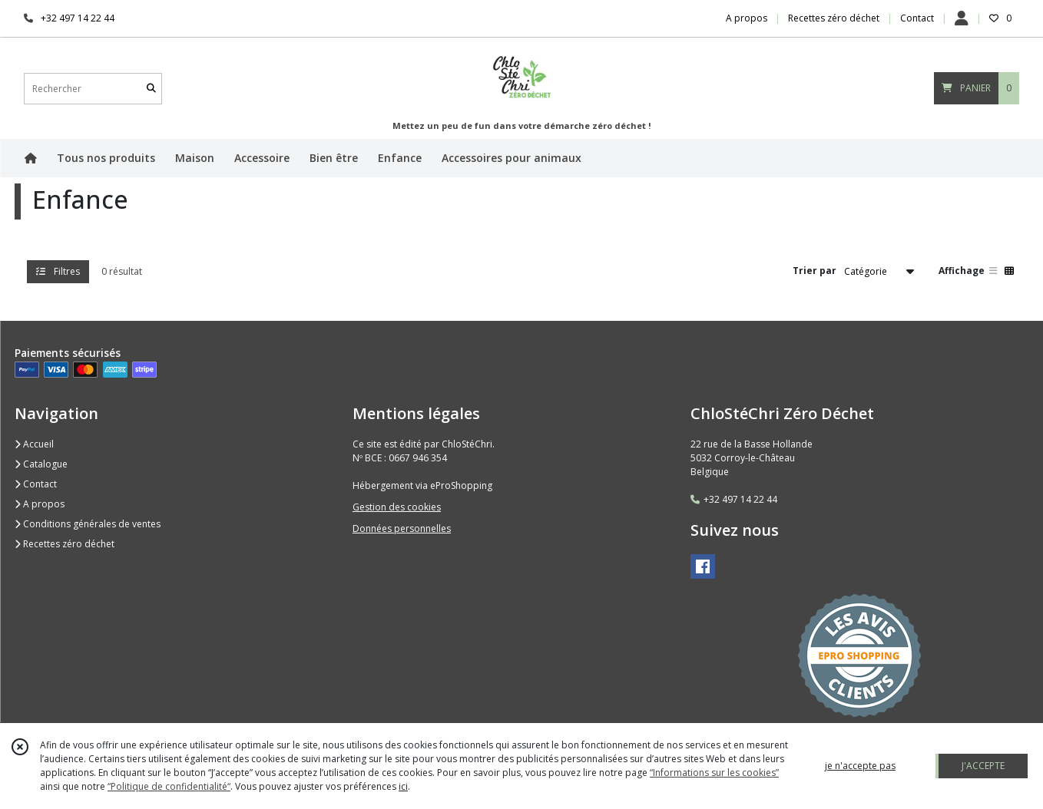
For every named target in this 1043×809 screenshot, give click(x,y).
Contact (917, 18)
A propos (40, 503)
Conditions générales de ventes (88, 523)
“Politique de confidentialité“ (169, 786)
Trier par (814, 270)
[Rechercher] (151, 89)
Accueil (34, 444)
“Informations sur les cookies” (714, 772)
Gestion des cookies (397, 506)
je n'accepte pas (860, 765)
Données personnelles (402, 528)
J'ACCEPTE (983, 765)
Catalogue (41, 464)
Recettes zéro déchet (64, 543)
